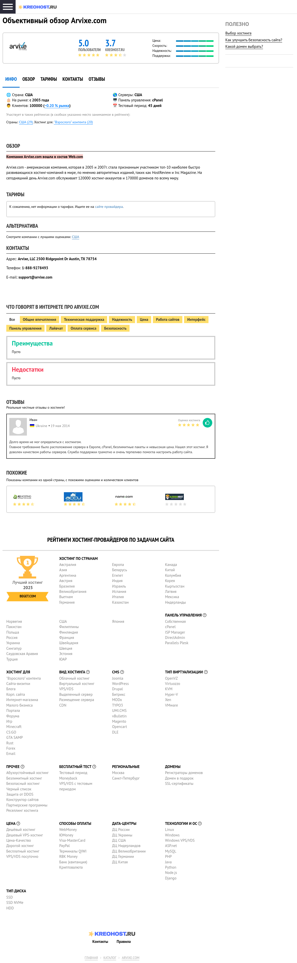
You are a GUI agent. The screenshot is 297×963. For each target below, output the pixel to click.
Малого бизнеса (19, 705)
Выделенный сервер (76, 694)
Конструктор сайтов (22, 799)
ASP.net (171, 845)
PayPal (64, 845)
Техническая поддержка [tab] (84, 319)
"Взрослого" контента (23, 678)
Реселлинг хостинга (22, 810)
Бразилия (66, 586)
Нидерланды (175, 602)
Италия (118, 596)
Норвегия (14, 621)
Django (171, 878)
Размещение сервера (76, 699)
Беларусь (119, 569)
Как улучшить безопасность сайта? (253, 39)
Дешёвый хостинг (20, 829)
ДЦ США (119, 840)
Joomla (117, 678)
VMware (171, 705)
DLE (115, 732)
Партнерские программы (26, 805)
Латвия (171, 591)
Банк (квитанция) (73, 862)
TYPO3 (117, 705)
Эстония (65, 653)
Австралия (67, 564)
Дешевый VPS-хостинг (24, 835)
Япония (118, 621)
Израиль (119, 586)
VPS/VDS (66, 688)
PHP (168, 856)
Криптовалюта (71, 867)
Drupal (117, 688)
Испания (119, 591)
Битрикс (118, 694)
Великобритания (72, 591)
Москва (118, 772)
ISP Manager (175, 632)
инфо (11, 79)
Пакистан (14, 626)
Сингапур (14, 648)
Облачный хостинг (74, 678)
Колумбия (173, 575)
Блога (11, 688)
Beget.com (28, 596)
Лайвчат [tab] (56, 328)
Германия (66, 602)
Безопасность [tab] (115, 328)
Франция (66, 637)
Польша (12, 632)
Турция (12, 659)
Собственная (175, 621)
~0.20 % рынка (57, 105)
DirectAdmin (175, 637)
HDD (10, 908)
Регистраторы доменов (184, 772)
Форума (12, 716)
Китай (170, 569)
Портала (13, 710)
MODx (117, 699)
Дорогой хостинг (20, 845)
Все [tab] (12, 319)
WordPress (120, 683)
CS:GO (11, 732)
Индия (117, 580)
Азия (63, 569)
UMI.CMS (119, 710)
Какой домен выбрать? (244, 46)
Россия (11, 637)
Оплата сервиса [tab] (83, 328)
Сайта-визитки (18, 683)
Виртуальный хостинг (76, 683)
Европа (118, 564)
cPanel (170, 626)
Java (168, 862)
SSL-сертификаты (179, 783)
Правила (124, 941)
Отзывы (97, 79)
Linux (169, 829)
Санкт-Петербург (126, 778)
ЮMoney (66, 835)
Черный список (18, 789)
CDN (62, 705)
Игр (9, 721)
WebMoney (68, 829)
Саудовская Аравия (22, 653)
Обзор (28, 79)
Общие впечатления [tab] (39, 319)
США (75, 237)
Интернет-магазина (22, 699)
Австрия (65, 580)
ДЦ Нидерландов (126, 845)
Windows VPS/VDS (180, 840)
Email (10, 753)
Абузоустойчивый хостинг (27, 772)
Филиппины (69, 626)
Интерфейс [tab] (196, 319)
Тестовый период (73, 772)
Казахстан (120, 602)
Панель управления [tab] (25, 328)
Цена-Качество (18, 840)
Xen (168, 699)
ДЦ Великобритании (129, 851)
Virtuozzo (172, 683)
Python (170, 867)
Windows (172, 835)
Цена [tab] (144, 319)
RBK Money (68, 856)
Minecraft (13, 726)
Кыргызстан (174, 586)
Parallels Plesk (176, 642)
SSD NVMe (14, 902)
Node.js (171, 872)
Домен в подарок (179, 778)
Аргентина (67, 575)
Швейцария (68, 642)
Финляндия (68, 632)
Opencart (119, 726)
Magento (119, 721)
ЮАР (63, 659)
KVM (169, 688)
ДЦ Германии (123, 856)
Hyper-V (171, 694)
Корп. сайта (15, 694)
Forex (10, 748)
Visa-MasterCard (72, 840)
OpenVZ (171, 678)
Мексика (172, 596)
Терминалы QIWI (72, 851)
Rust (9, 743)
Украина (13, 642)
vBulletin (119, 716)
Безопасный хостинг (23, 783)
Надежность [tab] (122, 319)
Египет (117, 575)
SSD (9, 897)
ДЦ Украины (122, 835)
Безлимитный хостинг (24, 778)
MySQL (170, 851)
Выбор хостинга (238, 33)
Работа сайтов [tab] (167, 319)
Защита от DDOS (19, 794)
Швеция (65, 648)
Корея (170, 580)
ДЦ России (121, 829)
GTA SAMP (14, 737)
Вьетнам (66, 596)
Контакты (72, 79)
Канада (171, 564)
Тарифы (48, 79)
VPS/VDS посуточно (22, 856)
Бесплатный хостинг (22, 851)
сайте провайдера (109, 206)
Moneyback (68, 778)
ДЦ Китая (120, 862)
